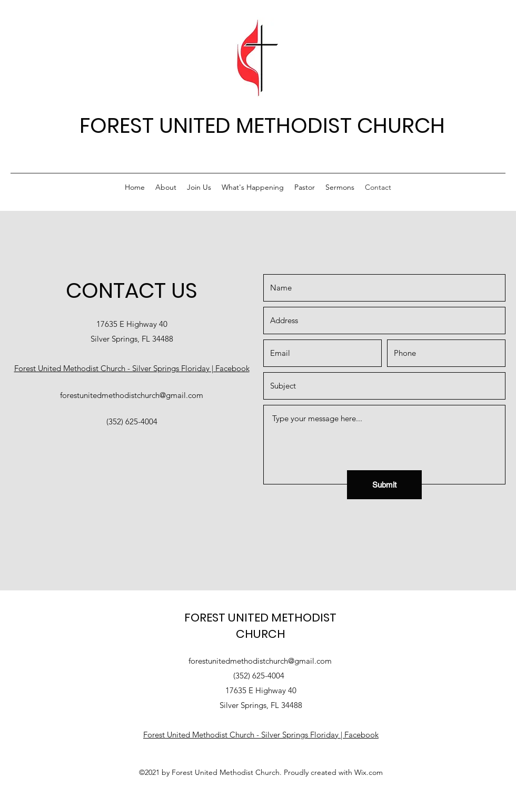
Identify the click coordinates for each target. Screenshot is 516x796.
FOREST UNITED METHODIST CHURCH (262, 125)
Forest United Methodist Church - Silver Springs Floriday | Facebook (132, 368)
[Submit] (384, 484)
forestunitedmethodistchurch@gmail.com (131, 395)
